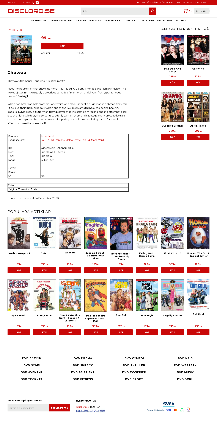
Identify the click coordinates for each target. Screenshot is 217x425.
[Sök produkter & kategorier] (115, 11)
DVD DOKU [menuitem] (131, 20)
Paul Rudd (47, 140)
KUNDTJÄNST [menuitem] (24, 2)
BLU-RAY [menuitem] (181, 20)
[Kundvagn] (195, 11)
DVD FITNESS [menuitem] (165, 20)
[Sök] (152, 11)
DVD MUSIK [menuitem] (95, 20)
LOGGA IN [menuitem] (12, 2)
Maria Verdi (97, 140)
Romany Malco (64, 140)
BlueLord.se (82, 407)
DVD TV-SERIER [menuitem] (77, 20)
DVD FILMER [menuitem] (56, 20)
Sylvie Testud (82, 140)
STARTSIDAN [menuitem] (39, 20)
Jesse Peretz (48, 136)
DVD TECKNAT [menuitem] (113, 20)
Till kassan (201, 11)
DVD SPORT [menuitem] (147, 20)
